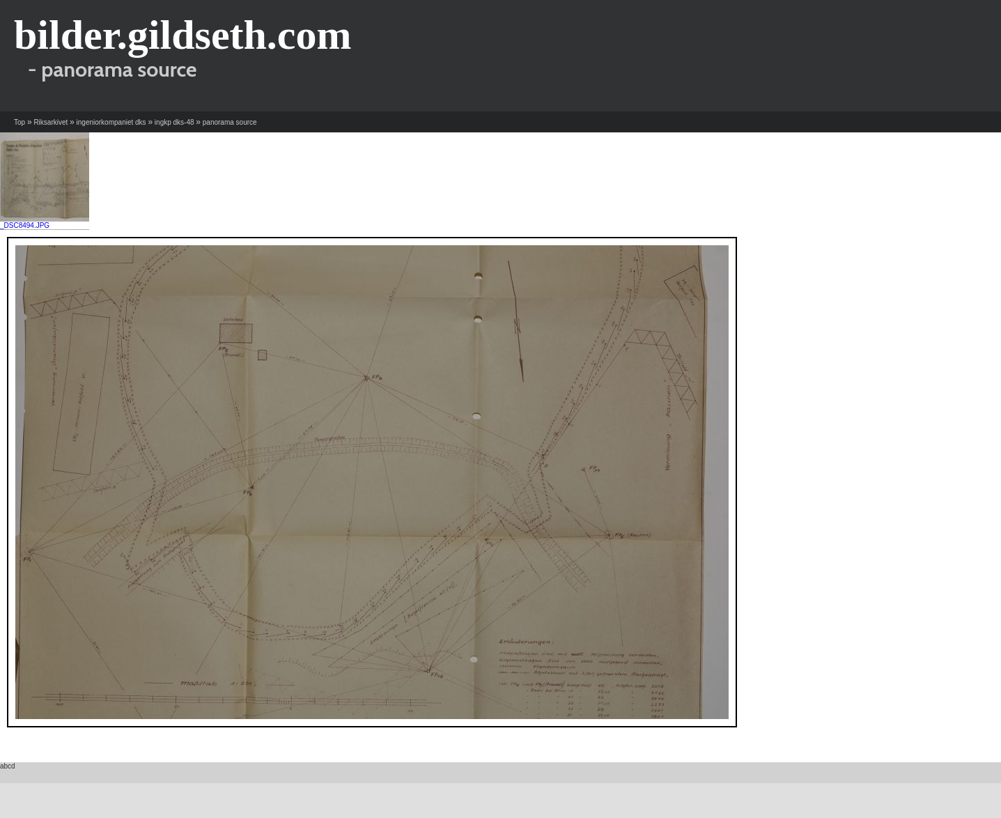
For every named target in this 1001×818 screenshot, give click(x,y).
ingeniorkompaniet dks (111, 122)
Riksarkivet (50, 122)
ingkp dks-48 (174, 122)
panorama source (230, 122)
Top (19, 122)
